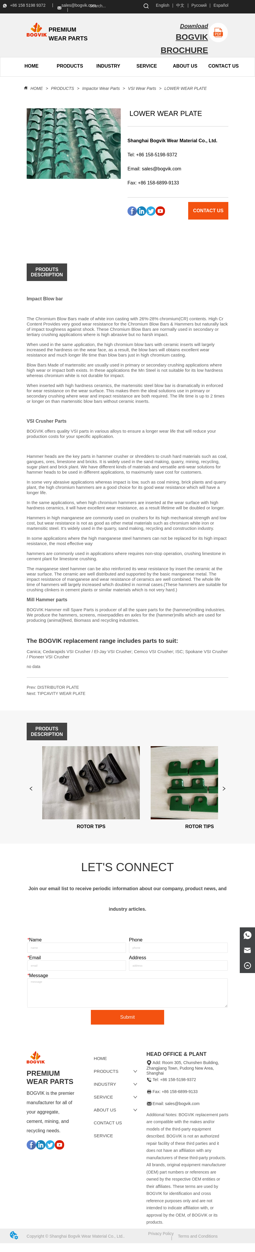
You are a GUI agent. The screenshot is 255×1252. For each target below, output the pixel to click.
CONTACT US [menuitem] (223, 66)
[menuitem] (70, 66)
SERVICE (147, 66)
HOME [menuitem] (31, 66)
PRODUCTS (62, 88)
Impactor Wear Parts (101, 88)
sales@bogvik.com (161, 168)
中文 (180, 5)
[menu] (50, 66)
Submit (127, 1025)
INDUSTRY (108, 66)
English (162, 5)
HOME (36, 88)
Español (221, 5)
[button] (70, 66)
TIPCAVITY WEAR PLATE (61, 693)
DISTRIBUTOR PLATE (58, 687)
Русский (199, 5)
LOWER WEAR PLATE (185, 88)
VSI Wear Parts (142, 88)
